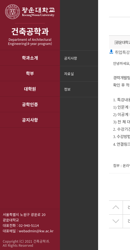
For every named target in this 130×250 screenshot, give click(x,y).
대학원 (30, 89)
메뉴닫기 (93, 92)
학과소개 (30, 57)
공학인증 (30, 104)
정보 (67, 89)
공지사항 (30, 120)
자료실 (69, 73)
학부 (30, 73)
